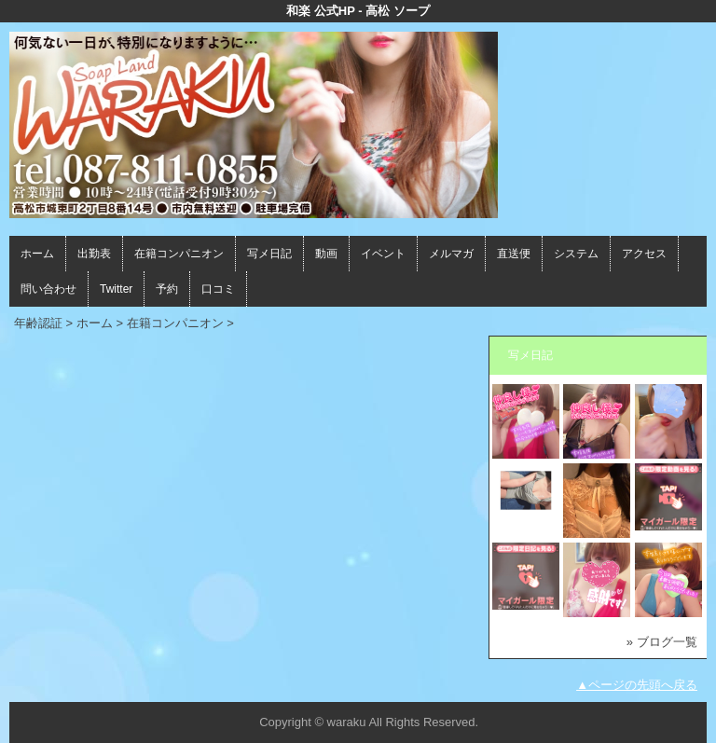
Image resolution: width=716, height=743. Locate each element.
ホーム (37, 253)
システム (576, 253)
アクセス (644, 253)
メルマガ (451, 253)
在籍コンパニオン (179, 253)
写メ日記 (269, 253)
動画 (326, 253)
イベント (383, 253)
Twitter (116, 289)
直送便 (513, 253)
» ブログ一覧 (661, 642)
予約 (167, 289)
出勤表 (94, 253)
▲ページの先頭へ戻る (636, 685)
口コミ (218, 289)
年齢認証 (38, 323)
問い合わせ (48, 289)
